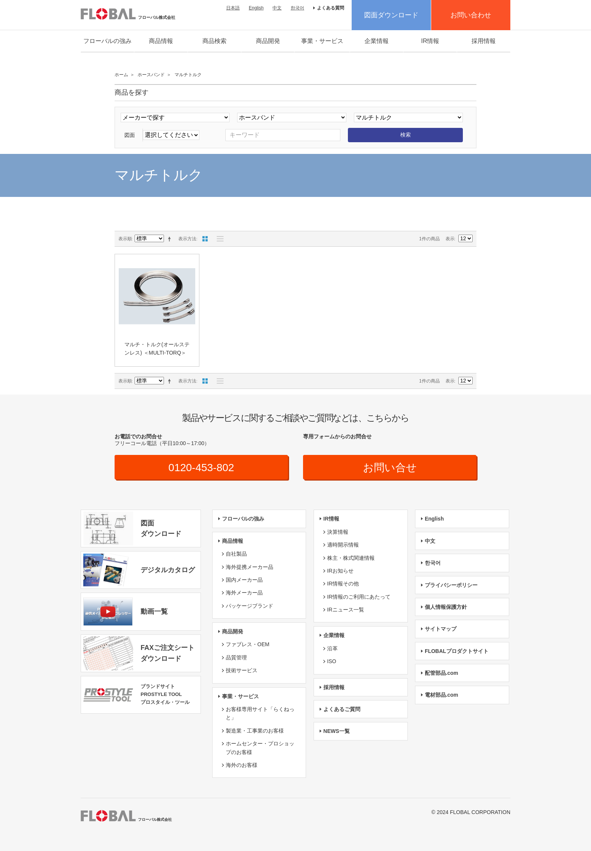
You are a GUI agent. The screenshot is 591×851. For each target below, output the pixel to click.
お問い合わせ (470, 15)
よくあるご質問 (341, 709)
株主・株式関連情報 (351, 558)
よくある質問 (330, 8)
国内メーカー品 (244, 580)
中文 (277, 8)
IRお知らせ (340, 571)
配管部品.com (441, 673)
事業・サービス (322, 41)
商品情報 (161, 41)
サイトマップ (440, 629)
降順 (170, 238)
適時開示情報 (343, 545)
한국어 (297, 8)
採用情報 (484, 41)
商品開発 (268, 41)
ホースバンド (151, 74)
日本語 (233, 8)
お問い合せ (390, 467)
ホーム (121, 74)
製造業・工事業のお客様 (255, 731)
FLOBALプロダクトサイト (456, 651)
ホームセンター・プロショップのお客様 (260, 747)
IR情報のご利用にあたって (358, 597)
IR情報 (430, 41)
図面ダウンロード (391, 15)
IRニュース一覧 (345, 610)
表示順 (125, 238)
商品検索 (214, 41)
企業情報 (376, 41)
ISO (331, 661)
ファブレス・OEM (247, 644)
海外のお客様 (241, 765)
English (256, 8)
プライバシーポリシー (451, 585)
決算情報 (337, 532)
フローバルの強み (107, 41)
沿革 (332, 648)
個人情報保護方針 (446, 607)
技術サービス (241, 670)
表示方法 (187, 238)
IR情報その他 (343, 584)
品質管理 (236, 657)
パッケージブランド (249, 606)
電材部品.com (441, 695)
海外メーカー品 (244, 593)
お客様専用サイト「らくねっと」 (260, 713)
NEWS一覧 (336, 731)
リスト (218, 238)
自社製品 (236, 554)
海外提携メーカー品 (249, 567)
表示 (450, 238)
